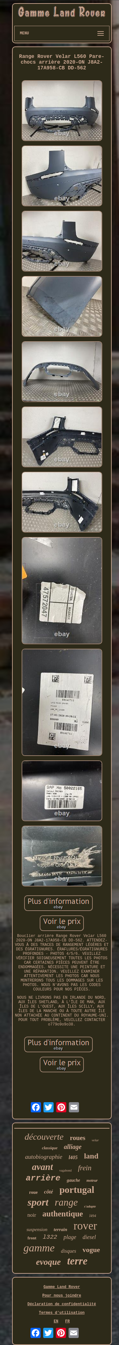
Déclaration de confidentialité (61, 1304)
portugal (76, 1189)
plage (69, 1237)
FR (67, 1321)
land (91, 1156)
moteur (91, 1180)
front (32, 1238)
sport (38, 1202)
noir (31, 1215)
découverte (43, 1137)
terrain (60, 1229)
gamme (39, 1248)
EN (56, 1321)
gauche (73, 1180)
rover (85, 1226)
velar (95, 1140)
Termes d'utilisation (61, 1313)
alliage (73, 1146)
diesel (89, 1237)
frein (85, 1168)
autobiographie (43, 1156)
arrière (43, 1178)
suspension (36, 1229)
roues (77, 1138)
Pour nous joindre (61, 1295)
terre (77, 1261)
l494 (92, 1216)
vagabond (65, 1170)
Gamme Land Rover (61, 1287)
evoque (48, 1262)
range (66, 1202)
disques (68, 1251)
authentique (63, 1213)
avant (42, 1167)
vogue (91, 1250)
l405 (73, 1157)
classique (49, 1147)
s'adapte (90, 1206)
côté (48, 1192)
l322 (50, 1237)
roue (33, 1192)
